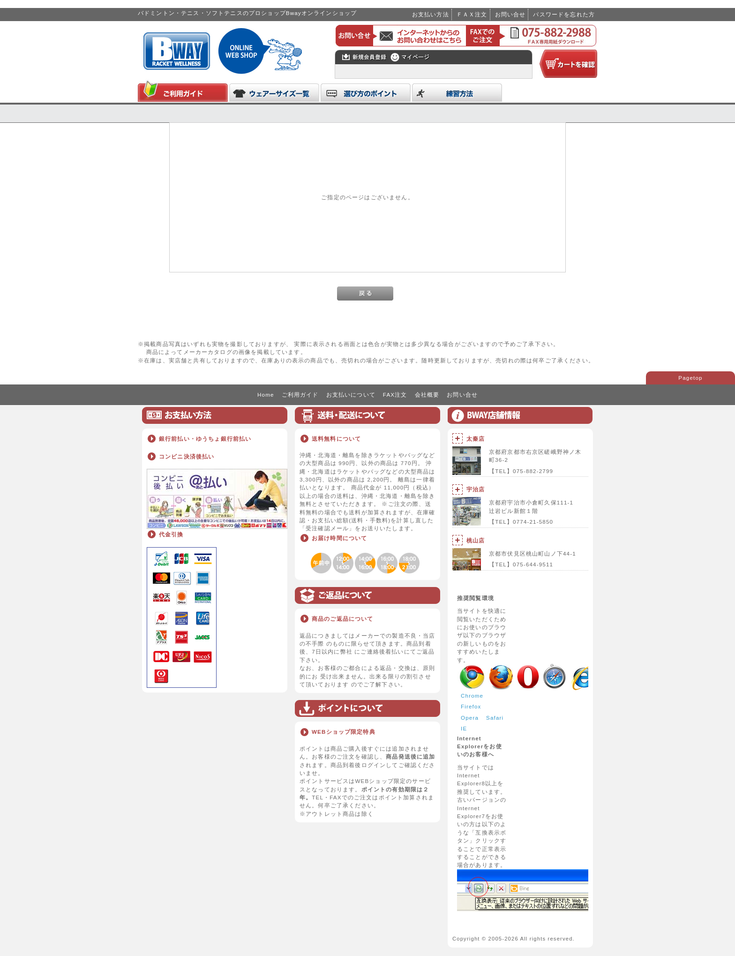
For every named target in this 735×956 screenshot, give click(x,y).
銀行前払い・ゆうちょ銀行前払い (205, 439)
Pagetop (690, 378)
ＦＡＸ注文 (472, 14)
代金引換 (171, 534)
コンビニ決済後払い (186, 456)
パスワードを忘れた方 (564, 14)
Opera (470, 718)
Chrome (472, 696)
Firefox (471, 706)
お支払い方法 (430, 14)
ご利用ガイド (300, 394)
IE (464, 728)
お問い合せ (510, 14)
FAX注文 (395, 394)
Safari (494, 718)
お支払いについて (350, 394)
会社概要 (427, 394)
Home (265, 394)
